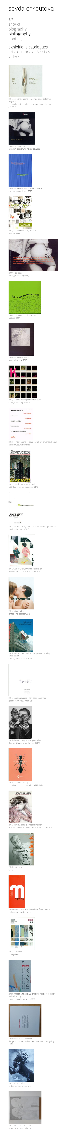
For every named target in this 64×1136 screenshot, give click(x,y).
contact (15, 38)
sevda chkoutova (31, 8)
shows (14, 24)
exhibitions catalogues (28, 47)
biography (18, 29)
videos (14, 56)
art (11, 19)
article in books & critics (29, 51)
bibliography (20, 33)
